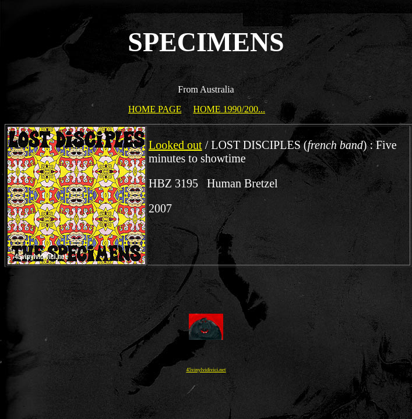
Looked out (175, 145)
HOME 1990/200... (229, 109)
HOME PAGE (154, 109)
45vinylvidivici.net (206, 369)
